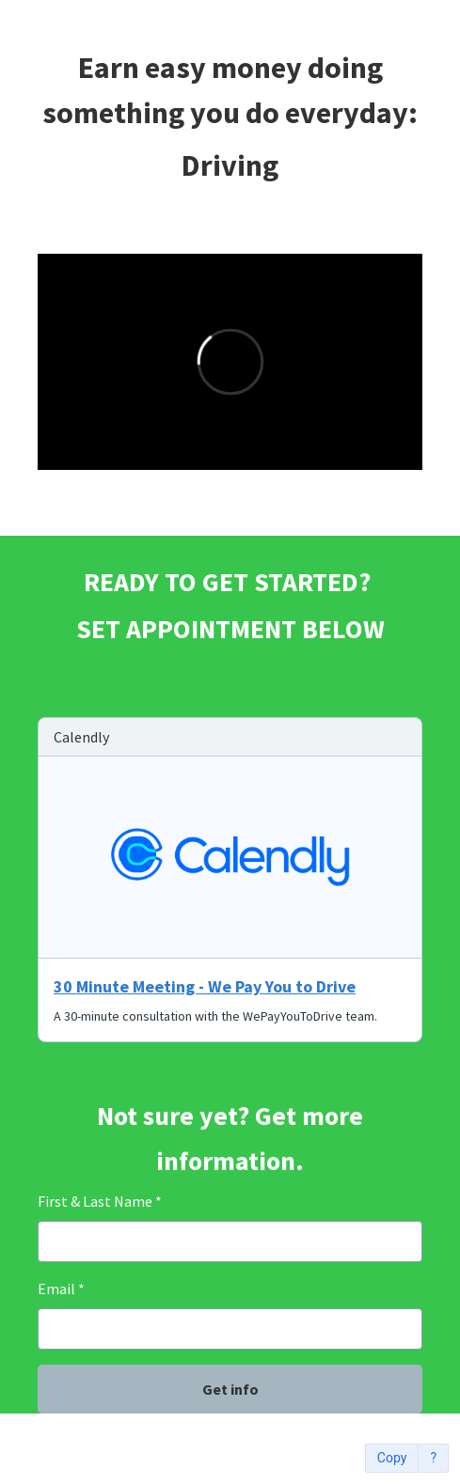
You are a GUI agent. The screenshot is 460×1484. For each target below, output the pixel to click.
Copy (392, 1458)
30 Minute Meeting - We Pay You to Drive (205, 986)
